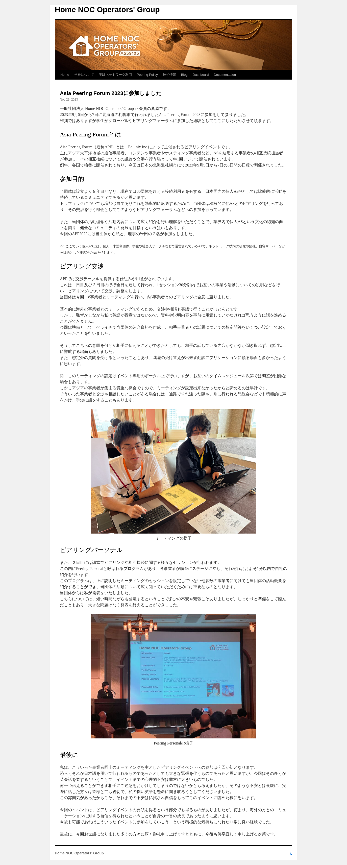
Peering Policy (147, 75)
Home (64, 75)
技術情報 (169, 75)
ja (291, 853)
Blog (184, 75)
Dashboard (201, 75)
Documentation (225, 75)
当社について (84, 75)
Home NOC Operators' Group (107, 9)
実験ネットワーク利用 (115, 75)
